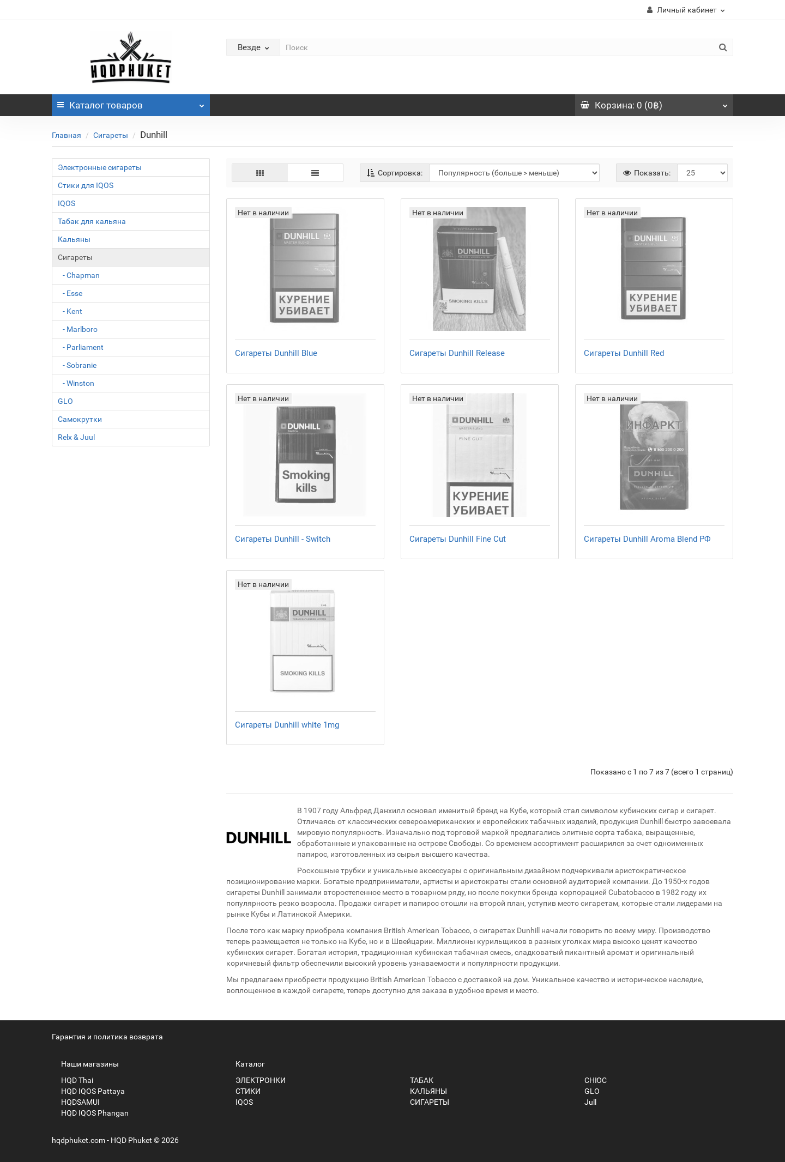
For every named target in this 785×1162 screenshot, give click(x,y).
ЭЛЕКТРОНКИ (256, 1080)
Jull (585, 1102)
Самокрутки (80, 419)
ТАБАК (417, 1080)
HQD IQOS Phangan (90, 1113)
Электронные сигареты (100, 167)
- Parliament (81, 347)
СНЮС (591, 1080)
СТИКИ (243, 1091)
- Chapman (79, 275)
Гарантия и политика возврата (107, 1036)
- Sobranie (77, 365)
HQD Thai (72, 1080)
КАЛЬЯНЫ (424, 1091)
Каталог (130, 102)
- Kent (70, 311)
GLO (65, 401)
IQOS (66, 203)
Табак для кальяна (92, 221)
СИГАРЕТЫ (425, 1102)
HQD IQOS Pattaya (88, 1091)
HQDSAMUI (76, 1102)
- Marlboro (78, 329)
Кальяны (74, 239)
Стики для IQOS (85, 185)
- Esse (70, 293)
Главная (66, 135)
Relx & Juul (76, 437)
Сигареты (110, 135)
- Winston (76, 383)
